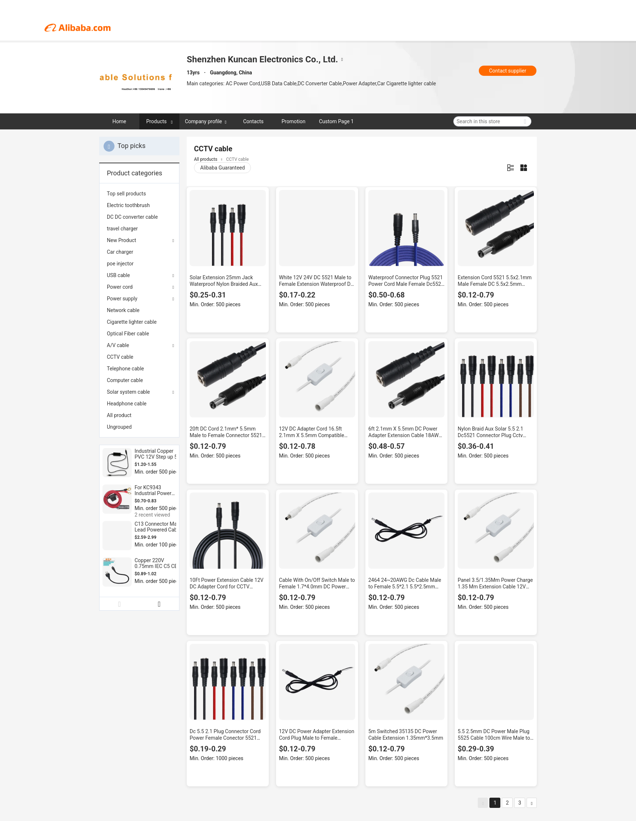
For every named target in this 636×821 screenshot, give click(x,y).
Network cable (123, 310)
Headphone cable (127, 403)
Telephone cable (125, 368)
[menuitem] (139, 193)
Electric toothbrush (128, 205)
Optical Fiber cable (128, 333)
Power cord (120, 287)
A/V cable (118, 345)
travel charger (122, 228)
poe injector (120, 263)
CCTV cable (120, 357)
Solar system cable (128, 392)
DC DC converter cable (132, 217)
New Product (121, 240)
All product (119, 415)
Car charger (120, 252)
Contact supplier (507, 71)
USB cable (118, 275)
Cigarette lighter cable (131, 322)
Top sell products (126, 194)
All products (205, 159)
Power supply (122, 298)
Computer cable (125, 380)
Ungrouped (119, 427)
